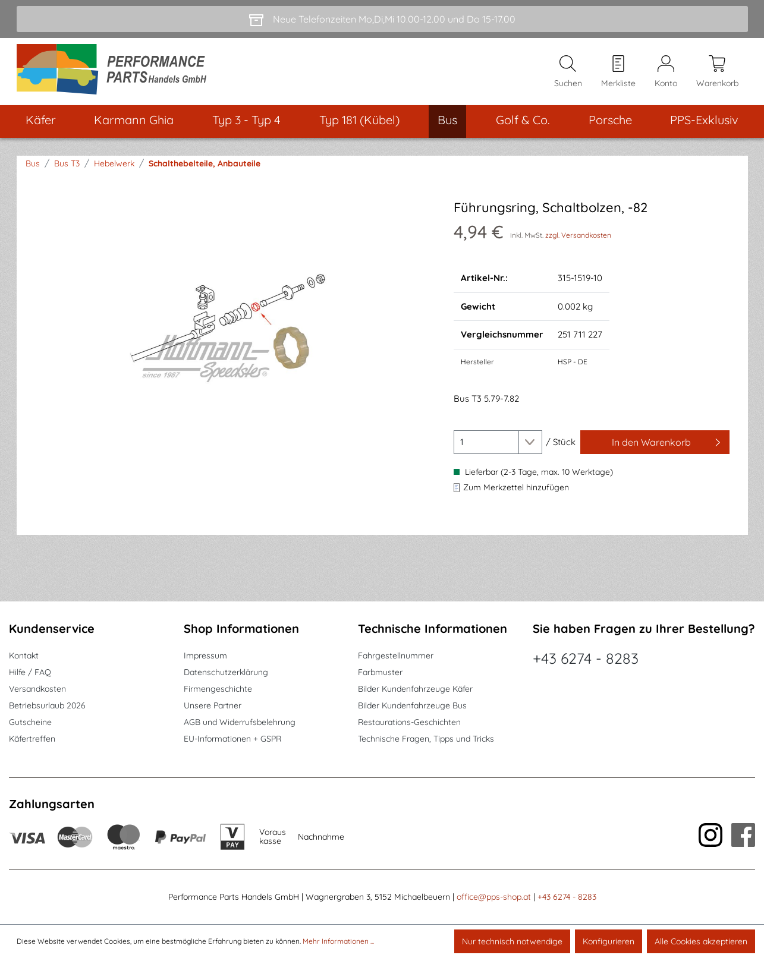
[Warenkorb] (717, 72)
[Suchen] (568, 72)
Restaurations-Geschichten (409, 722)
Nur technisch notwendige (512, 941)
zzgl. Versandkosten (578, 235)
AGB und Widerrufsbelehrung (239, 722)
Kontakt (24, 655)
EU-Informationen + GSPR (232, 738)
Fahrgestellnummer (395, 655)
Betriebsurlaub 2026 (47, 705)
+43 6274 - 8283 (586, 658)
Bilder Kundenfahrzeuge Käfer (415, 688)
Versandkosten (37, 688)
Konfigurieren (608, 941)
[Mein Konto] (666, 72)
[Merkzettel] (618, 72)
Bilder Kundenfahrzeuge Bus (412, 705)
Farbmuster (380, 672)
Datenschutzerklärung (226, 672)
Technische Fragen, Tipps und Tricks (426, 738)
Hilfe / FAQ (30, 672)
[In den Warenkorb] (655, 442)
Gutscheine (30, 722)
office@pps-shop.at (494, 896)
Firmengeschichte (218, 688)
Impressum (205, 655)
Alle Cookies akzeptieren (701, 941)
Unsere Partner (212, 705)
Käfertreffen (32, 738)
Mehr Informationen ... (338, 941)
